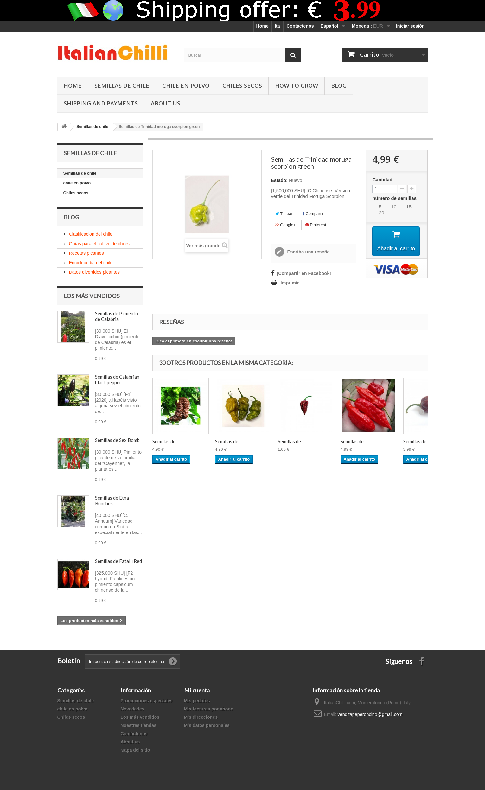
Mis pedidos (197, 700)
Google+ (285, 224)
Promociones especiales (147, 700)
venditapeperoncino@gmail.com (369, 714)
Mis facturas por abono (208, 708)
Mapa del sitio (135, 750)
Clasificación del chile (90, 234)
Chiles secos (242, 85)
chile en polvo (185, 85)
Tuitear (284, 213)
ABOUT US (165, 103)
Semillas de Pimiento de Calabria (116, 316)
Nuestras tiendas (138, 725)
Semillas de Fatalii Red (118, 561)
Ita (277, 26)
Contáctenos (300, 26)
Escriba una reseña (308, 251)
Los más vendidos (92, 295)
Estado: (279, 180)
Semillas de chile (121, 85)
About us (130, 741)
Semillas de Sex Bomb (117, 440)
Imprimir (290, 282)
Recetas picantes (86, 253)
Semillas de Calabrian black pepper (117, 379)
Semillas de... (165, 441)
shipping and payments (101, 103)
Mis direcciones (201, 717)
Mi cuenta (197, 690)
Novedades (132, 708)
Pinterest (315, 224)
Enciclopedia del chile (90, 262)
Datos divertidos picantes (94, 272)
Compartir (313, 213)
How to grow (296, 85)
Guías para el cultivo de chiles (99, 243)
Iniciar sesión (410, 26)
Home (262, 26)
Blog (339, 85)
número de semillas (395, 198)
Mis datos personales (207, 725)
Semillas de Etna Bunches (112, 500)
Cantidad (382, 179)
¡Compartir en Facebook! (304, 273)
